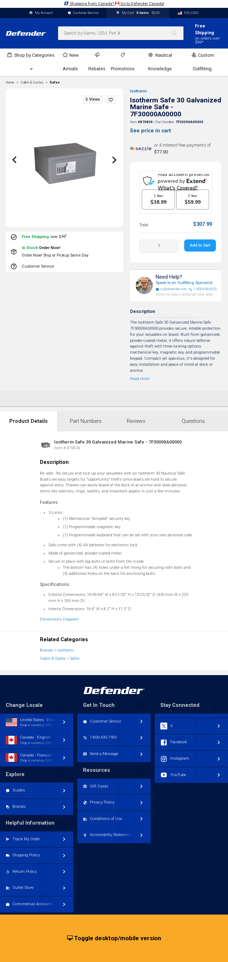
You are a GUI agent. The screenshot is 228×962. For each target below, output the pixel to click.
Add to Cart (200, 245)
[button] (110, 99)
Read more (139, 378)
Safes (55, 82)
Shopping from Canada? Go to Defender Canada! (114, 3)
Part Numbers (86, 421)
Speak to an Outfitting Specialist (184, 282)
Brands (46, 650)
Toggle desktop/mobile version (114, 938)
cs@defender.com (171, 289)
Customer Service (83, 13)
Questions (193, 421)
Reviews (136, 421)
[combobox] (120, 33)
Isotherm (138, 91)
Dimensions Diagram (59, 619)
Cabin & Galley (53, 658)
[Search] (177, 33)
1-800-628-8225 (203, 289)
